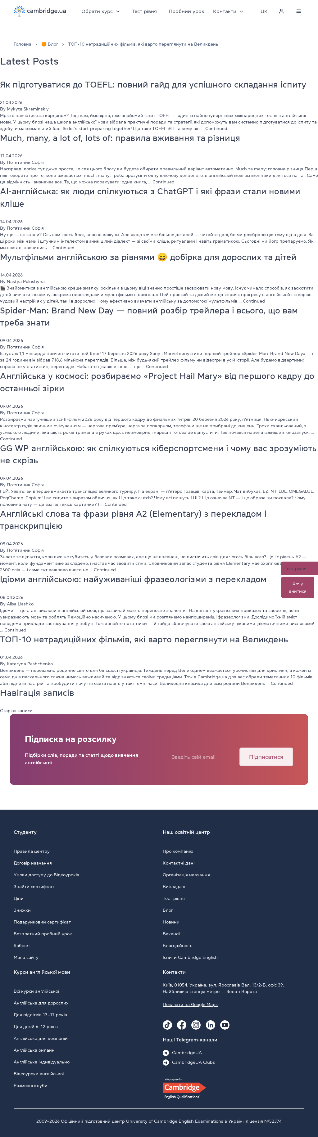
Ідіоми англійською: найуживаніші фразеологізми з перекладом (137, 579)
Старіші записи (16, 710)
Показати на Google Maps (190, 1004)
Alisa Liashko (20, 604)
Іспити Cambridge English (190, 957)
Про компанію (178, 851)
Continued (216, 128)
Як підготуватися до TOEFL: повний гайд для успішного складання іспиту (158, 84)
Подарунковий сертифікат (42, 922)
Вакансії (171, 934)
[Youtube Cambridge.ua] (224, 1025)
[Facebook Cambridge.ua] (181, 1025)
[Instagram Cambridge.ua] (196, 1025)
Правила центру (32, 851)
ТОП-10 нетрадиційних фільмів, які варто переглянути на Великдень (147, 639)
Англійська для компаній (41, 1038)
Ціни (19, 898)
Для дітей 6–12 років (36, 1026)
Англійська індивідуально (42, 1062)
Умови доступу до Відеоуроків (46, 875)
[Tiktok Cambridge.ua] (167, 1025)
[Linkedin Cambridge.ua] (210, 1025)
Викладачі (174, 886)
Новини (171, 922)
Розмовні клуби (31, 1085)
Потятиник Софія (25, 162)
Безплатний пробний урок (43, 934)
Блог (168, 910)
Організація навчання (186, 875)
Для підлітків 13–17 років (40, 1015)
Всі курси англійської (36, 991)
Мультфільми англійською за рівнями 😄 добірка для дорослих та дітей (153, 257)
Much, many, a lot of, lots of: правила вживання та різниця (123, 137)
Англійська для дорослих (41, 1003)
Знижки (22, 910)
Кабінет (22, 945)
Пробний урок (187, 11)
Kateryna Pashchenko (30, 664)
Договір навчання (33, 863)
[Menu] (298, 11)
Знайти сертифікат (34, 886)
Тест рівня (144, 11)
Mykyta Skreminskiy (28, 109)
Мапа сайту (26, 957)
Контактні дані (178, 863)
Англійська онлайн (34, 1050)
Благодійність (178, 945)
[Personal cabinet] (281, 11)
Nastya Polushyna (26, 281)
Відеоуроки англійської (39, 1074)
